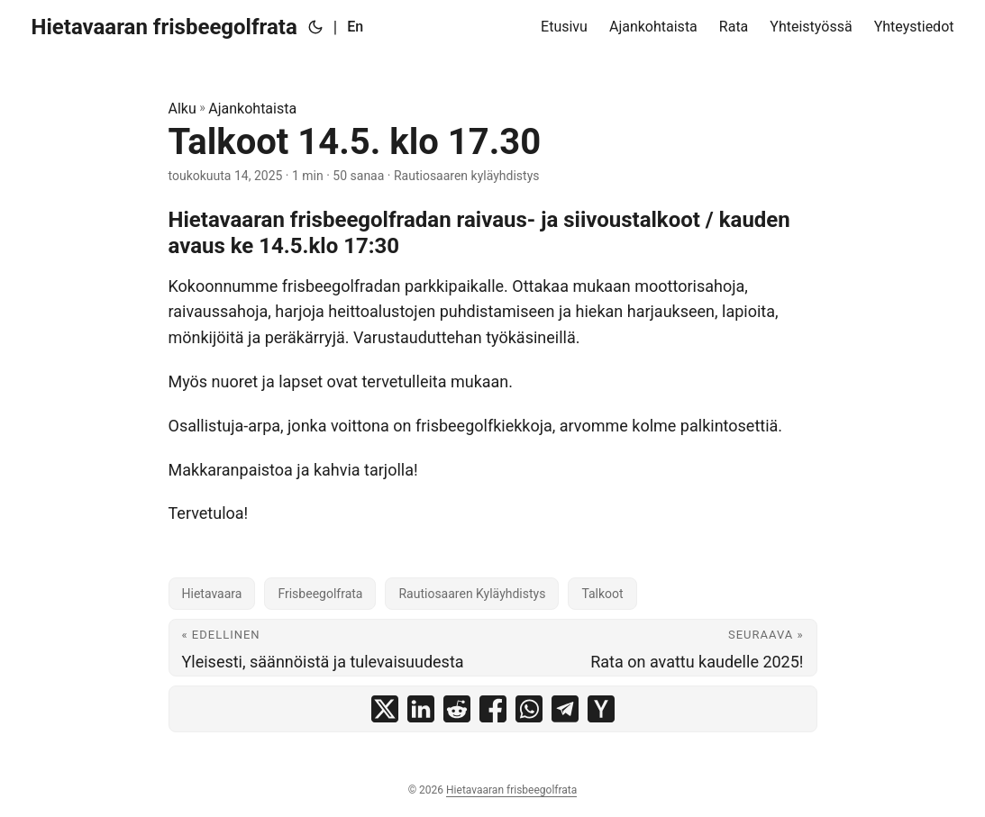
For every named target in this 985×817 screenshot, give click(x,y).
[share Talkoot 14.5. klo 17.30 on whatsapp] (529, 708)
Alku (182, 108)
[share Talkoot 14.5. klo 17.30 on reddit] (456, 708)
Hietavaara (212, 593)
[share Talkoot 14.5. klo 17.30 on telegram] (565, 708)
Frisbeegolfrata (320, 593)
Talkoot (602, 593)
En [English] (355, 26)
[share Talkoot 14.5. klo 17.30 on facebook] (492, 708)
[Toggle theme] (315, 27)
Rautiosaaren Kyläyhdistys (471, 593)
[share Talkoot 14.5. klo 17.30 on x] (384, 708)
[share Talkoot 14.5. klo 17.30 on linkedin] (420, 708)
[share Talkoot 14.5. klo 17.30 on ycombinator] (601, 708)
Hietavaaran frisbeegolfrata (164, 27)
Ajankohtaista (252, 108)
